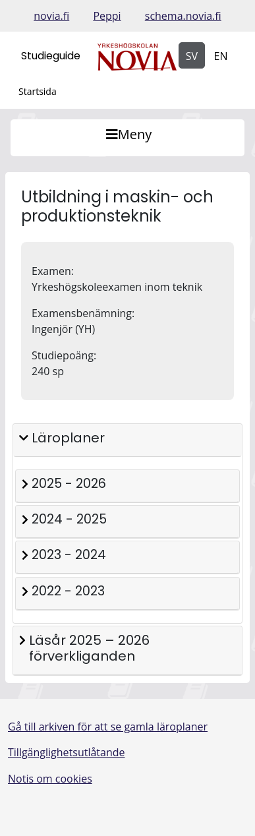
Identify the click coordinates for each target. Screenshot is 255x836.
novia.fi (51, 16)
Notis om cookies (50, 778)
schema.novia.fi (183, 16)
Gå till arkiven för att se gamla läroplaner (108, 726)
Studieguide (50, 55)
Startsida (37, 91)
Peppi (107, 16)
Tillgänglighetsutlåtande (66, 752)
